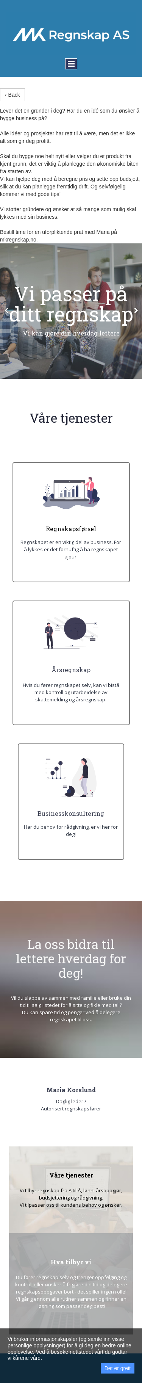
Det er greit (118, 1368)
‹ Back (12, 95)
